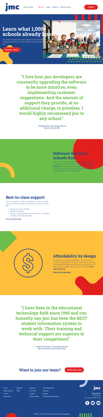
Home (5, 388)
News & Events (8, 391)
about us (55, 7)
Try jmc (6, 393)
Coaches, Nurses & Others (51, 396)
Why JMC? (41, 7)
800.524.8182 (96, 393)
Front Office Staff (48, 388)
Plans (48, 7)
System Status (34, 396)
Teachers (46, 391)
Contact (32, 393)
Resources (7, 396)
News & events (65, 7)
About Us (33, 388)
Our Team (33, 391)
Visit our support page (13, 219)
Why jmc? (20, 388)
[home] (12, 7)
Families (45, 393)
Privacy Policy (66, 414)
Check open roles (74, 370)
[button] (29, 7)
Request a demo (11, 50)
